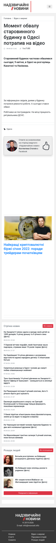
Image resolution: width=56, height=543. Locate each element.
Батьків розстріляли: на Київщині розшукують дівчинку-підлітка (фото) (32, 457)
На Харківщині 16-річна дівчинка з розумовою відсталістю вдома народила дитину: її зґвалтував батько (27, 357)
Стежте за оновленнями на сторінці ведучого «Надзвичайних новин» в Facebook (29, 146)
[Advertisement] (28, 185)
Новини (11, 534)
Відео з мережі (20, 18)
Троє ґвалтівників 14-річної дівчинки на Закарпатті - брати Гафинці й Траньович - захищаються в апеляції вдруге (28, 380)
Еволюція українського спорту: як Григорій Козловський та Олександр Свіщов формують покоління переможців (25, 403)
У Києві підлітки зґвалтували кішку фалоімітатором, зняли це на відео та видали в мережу (27, 415)
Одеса (9, 129)
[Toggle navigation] (49, 7)
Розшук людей (38, 540)
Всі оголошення (46, 450)
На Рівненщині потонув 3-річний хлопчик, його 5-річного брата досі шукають (26, 392)
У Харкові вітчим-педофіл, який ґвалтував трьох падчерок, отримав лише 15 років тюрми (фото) (26, 346)
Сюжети (12, 540)
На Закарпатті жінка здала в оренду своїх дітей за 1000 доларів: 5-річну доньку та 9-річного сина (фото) (26, 334)
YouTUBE (26, 48)
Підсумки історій (38, 537)
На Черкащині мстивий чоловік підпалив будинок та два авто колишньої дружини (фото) (27, 426)
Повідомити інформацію (28, 493)
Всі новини (48, 326)
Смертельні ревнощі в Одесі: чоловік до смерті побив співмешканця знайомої (25, 369)
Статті (11, 537)
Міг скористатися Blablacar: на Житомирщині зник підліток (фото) (31, 481)
